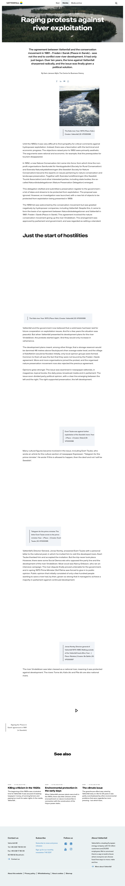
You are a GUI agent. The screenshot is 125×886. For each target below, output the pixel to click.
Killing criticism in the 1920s (24, 787)
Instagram (71, 849)
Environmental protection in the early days (61, 789)
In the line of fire (63, 14)
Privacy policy (30, 873)
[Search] (116, 3)
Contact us (15, 859)
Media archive (76, 3)
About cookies (57, 873)
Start (58, 3)
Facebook (66, 844)
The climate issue (92, 787)
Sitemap (69, 873)
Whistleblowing (44, 873)
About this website (15, 873)
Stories (65, 3)
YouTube (66, 849)
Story (48, 14)
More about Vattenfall (103, 867)
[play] (76, 711)
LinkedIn (71, 844)
